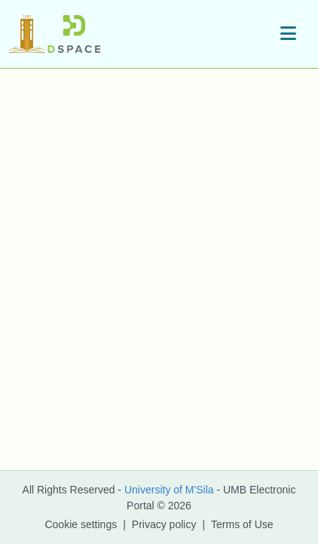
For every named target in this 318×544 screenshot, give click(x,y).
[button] (54, 34)
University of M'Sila (169, 490)
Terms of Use (242, 524)
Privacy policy (164, 524)
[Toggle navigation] (288, 34)
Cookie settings (80, 524)
